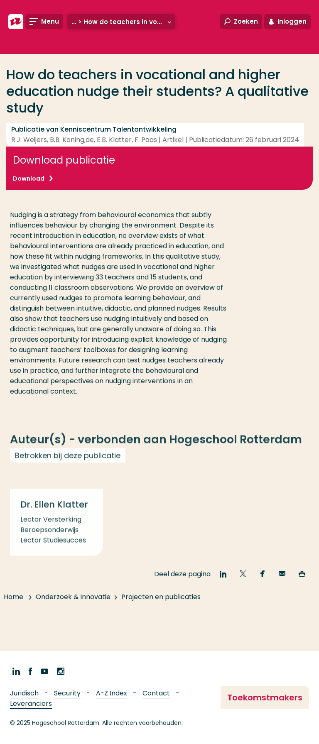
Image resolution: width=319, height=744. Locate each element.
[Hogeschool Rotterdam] (15, 21)
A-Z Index (111, 693)
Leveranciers (31, 703)
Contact (156, 693)
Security (67, 693)
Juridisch (24, 693)
